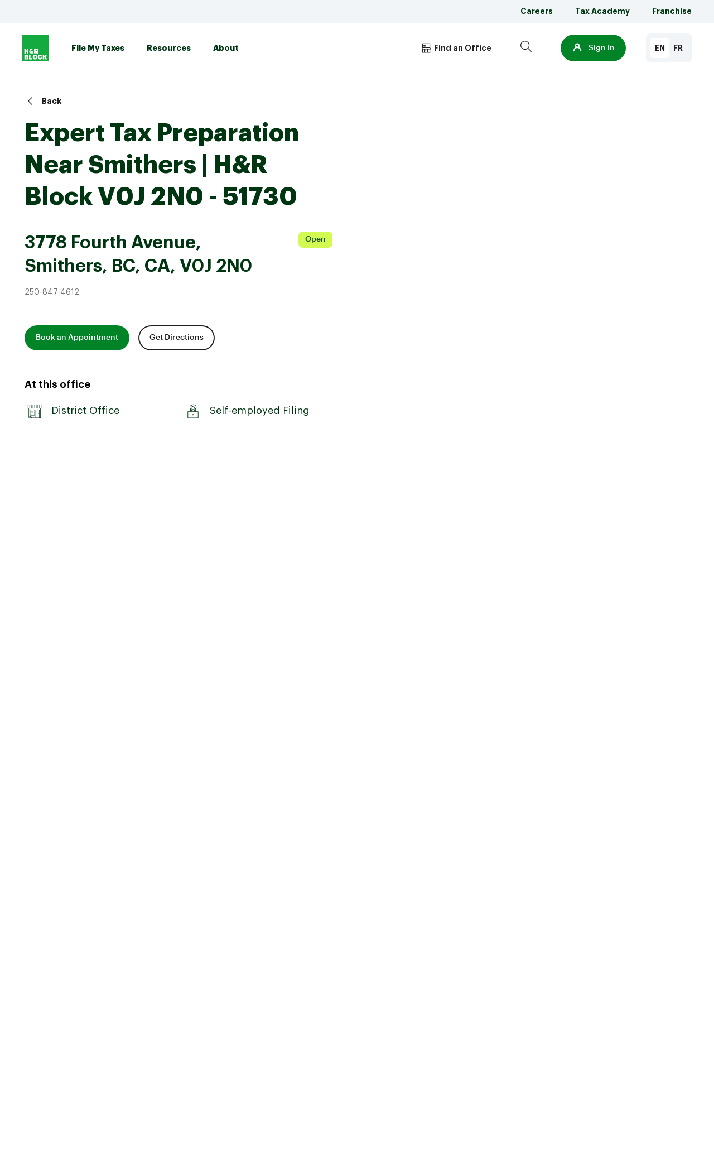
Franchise (672, 11)
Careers (536, 11)
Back (43, 101)
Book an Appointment (77, 337)
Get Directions (176, 337)
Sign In (593, 48)
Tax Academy (602, 11)
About (226, 48)
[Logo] (35, 48)
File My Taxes (97, 48)
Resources (169, 48)
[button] (593, 48)
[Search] (526, 48)
